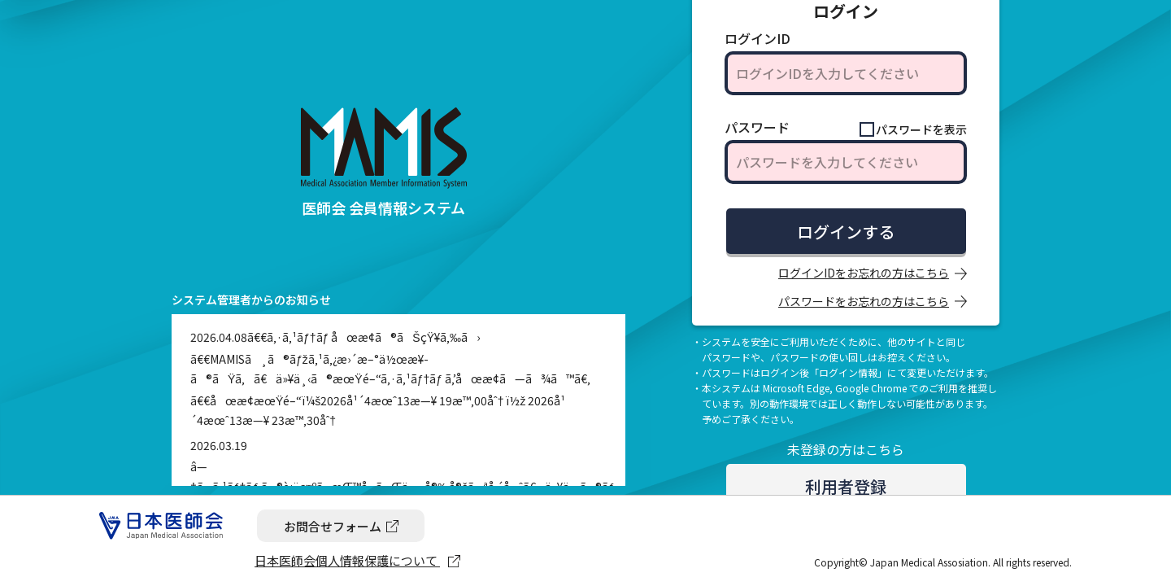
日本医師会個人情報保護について (347, 560)
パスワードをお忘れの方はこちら (863, 301)
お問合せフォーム (332, 526)
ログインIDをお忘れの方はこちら (863, 273)
